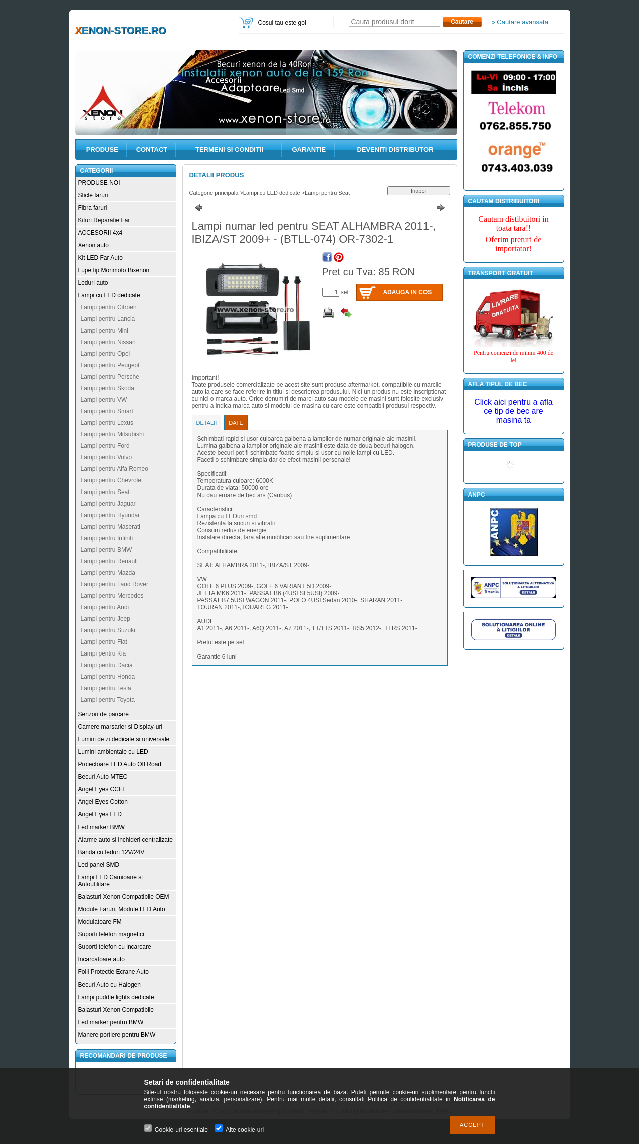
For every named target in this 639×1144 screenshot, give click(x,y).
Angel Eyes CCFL (102, 789)
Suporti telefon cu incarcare (114, 946)
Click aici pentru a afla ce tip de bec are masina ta (513, 411)
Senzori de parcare (103, 714)
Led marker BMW (101, 827)
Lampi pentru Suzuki (108, 630)
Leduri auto (93, 282)
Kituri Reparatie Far (104, 220)
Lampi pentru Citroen (109, 307)
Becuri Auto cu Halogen (109, 984)
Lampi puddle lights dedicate (116, 997)
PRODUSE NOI (99, 182)
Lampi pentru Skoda (107, 388)
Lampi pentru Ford (105, 445)
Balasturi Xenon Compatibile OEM (123, 896)
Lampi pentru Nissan (108, 342)
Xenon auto (93, 245)
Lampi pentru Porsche (110, 376)
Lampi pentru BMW (106, 549)
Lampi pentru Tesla (106, 688)
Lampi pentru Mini (104, 330)
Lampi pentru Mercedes (112, 595)
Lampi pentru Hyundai (110, 515)
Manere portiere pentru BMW (117, 1034)
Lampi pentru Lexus (107, 422)
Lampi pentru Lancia (108, 318)
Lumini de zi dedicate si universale (124, 739)
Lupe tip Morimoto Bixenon (114, 270)
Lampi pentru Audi (105, 607)
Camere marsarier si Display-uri (120, 726)
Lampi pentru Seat (105, 492)
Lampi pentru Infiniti (107, 538)
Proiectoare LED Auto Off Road (120, 764)
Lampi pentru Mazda (108, 572)
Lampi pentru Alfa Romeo (114, 468)
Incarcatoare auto (101, 959)
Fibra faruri (92, 207)
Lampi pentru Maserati (110, 526)
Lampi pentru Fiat (104, 641)
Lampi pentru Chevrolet (112, 480)
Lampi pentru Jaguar (108, 503)
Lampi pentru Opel (105, 353)
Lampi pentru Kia (103, 653)
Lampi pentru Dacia (107, 665)
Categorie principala (214, 193)
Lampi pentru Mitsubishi (112, 434)
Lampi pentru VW (104, 399)
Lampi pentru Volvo (106, 457)
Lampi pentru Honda (108, 676)
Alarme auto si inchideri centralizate (125, 839)
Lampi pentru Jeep (105, 618)
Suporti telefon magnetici (111, 934)
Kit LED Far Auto (100, 257)
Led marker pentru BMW (111, 1022)
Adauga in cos (407, 292)
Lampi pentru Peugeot (110, 365)
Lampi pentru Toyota (108, 699)
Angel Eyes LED (100, 814)
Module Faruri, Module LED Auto (121, 909)
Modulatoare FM (100, 921)
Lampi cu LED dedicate (109, 295)
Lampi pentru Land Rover (114, 584)
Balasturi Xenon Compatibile (116, 1009)
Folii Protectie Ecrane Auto (113, 971)
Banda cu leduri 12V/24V (111, 852)
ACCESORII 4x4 (100, 232)
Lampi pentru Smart (107, 411)
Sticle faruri (93, 195)
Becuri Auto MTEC (103, 776)
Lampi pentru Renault (109, 561)
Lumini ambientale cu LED (113, 751)
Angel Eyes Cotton (103, 801)
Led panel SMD (99, 864)
